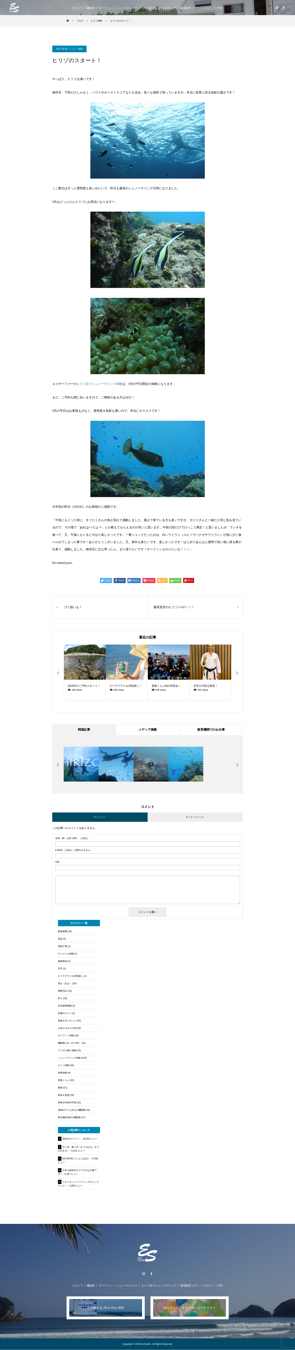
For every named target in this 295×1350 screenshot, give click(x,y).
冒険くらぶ (63, 1080)
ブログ (207, 8)
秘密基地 (62, 961)
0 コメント (99, 817)
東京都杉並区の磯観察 (69, 1117)
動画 (60, 1087)
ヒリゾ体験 (77, 49)
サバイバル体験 (66, 954)
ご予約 (219, 8)
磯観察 (91, 8)
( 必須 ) (71, 838)
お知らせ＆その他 (67, 1028)
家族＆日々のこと (67, 1021)
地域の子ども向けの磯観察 (71, 1110)
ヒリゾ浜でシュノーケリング (158, 8)
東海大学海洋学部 (67, 1102)
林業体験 (62, 1073)
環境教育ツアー (189, 8)
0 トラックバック (195, 817)
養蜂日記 (62, 991)
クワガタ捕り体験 (67, 1050)
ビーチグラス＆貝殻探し (70, 976)
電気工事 (62, 946)
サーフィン (105, 8)
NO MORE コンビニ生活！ (76, 1158)
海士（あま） (65, 983)
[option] (85, 673)
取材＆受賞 (63, 1095)
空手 (60, 968)
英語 (60, 939)
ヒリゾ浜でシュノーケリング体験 (99, 383)
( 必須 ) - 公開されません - (73, 850)
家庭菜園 (62, 931)
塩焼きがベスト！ (71, 1139)
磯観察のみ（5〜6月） (69, 1043)
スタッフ (77, 8)
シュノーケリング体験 (69, 1058)
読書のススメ (65, 1013)
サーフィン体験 (66, 1035)
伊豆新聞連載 (65, 1006)
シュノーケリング (126, 8)
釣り (60, 998)
